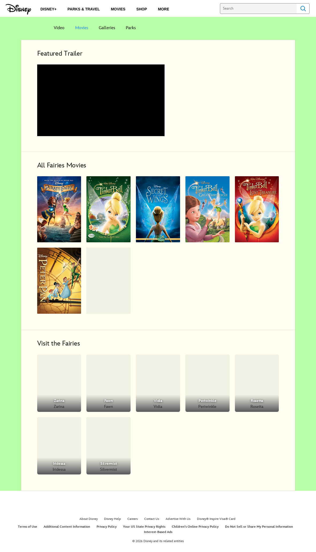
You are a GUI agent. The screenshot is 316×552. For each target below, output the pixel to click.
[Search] (258, 8)
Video (59, 27)
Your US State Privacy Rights (144, 527)
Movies (81, 27)
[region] (101, 100)
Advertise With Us (178, 519)
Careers (132, 519)
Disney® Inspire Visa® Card (216, 519)
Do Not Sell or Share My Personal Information (259, 527)
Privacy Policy (107, 527)
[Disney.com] (18, 9)
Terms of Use (27, 527)
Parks (131, 27)
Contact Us (151, 519)
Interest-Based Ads (158, 532)
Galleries (107, 27)
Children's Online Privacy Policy (195, 527)
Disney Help (112, 519)
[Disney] (34, 28)
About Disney (88, 519)
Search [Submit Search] (303, 8)
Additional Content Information (67, 527)
